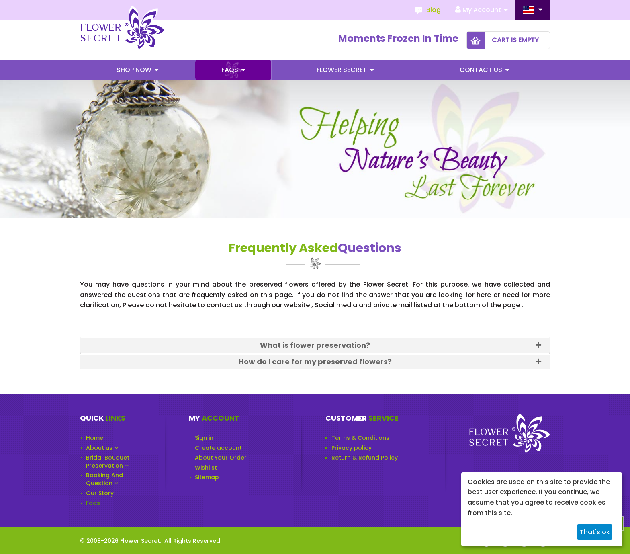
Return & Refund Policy (364, 458)
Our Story (100, 493)
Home (94, 438)
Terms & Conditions (360, 438)
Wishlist (206, 468)
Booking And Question (104, 479)
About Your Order (221, 458)
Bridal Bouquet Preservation (107, 462)
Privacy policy (351, 448)
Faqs (230, 69)
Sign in (204, 438)
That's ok (595, 532)
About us (99, 448)
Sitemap (207, 477)
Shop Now (135, 69)
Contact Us (482, 69)
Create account (218, 448)
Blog (433, 9)
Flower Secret (342, 69)
